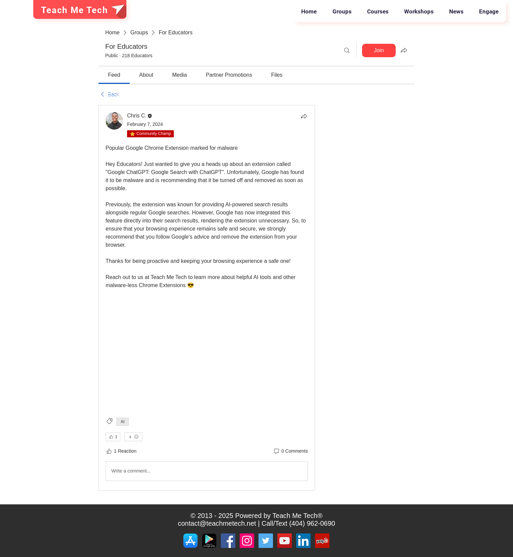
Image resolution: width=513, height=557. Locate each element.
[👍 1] (113, 436)
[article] (206, 298)
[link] (114, 75)
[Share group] (404, 50)
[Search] (347, 50)
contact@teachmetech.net (217, 523)
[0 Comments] (290, 451)
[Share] (304, 116)
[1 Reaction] (121, 451)
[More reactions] (133, 436)
